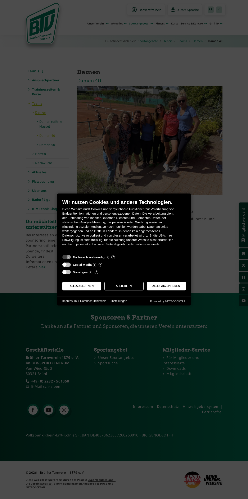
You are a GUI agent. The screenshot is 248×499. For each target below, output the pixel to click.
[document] (124, 226)
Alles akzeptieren (166, 286)
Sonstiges (80, 272)
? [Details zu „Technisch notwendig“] (113, 257)
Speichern (124, 286)
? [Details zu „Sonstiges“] (96, 272)
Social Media (82, 264)
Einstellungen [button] (118, 301)
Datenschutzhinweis (93, 301)
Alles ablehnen (82, 286)
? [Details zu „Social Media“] (100, 264)
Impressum (69, 301)
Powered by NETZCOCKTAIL (168, 301)
